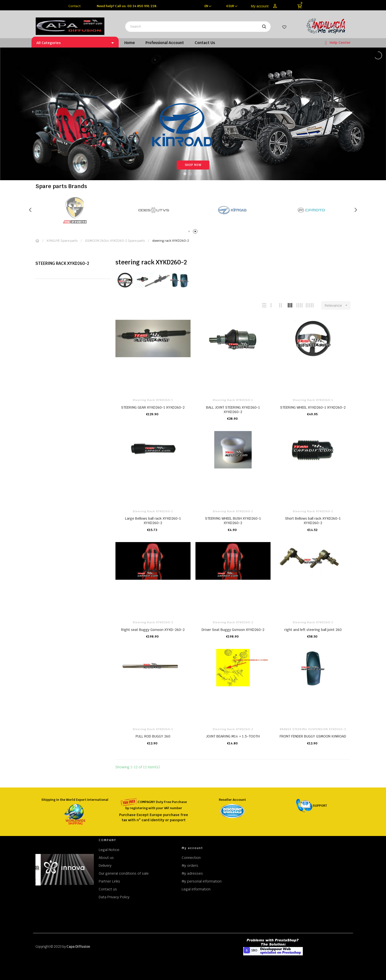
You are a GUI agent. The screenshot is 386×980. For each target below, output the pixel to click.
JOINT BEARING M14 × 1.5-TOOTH (233, 736)
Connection (191, 857)
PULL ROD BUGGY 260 (153, 736)
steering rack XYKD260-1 (153, 400)
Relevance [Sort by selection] (338, 305)
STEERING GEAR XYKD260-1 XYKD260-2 (153, 407)
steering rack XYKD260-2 (62, 263)
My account (260, 6)
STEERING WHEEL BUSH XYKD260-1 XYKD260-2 (233, 520)
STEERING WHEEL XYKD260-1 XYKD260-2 (313, 407)
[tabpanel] (74, 210)
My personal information (202, 881)
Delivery (105, 865)
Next (355, 210)
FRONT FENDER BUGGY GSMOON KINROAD (313, 736)
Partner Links (109, 881)
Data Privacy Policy (114, 897)
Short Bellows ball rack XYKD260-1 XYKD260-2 (313, 520)
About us (106, 857)
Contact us (108, 889)
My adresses (192, 873)
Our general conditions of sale (124, 873)
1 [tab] (190, 232)
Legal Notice (109, 850)
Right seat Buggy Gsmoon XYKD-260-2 (153, 629)
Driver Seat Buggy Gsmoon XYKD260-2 (233, 629)
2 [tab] (196, 232)
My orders (190, 865)
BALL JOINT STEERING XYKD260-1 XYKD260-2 (233, 409)
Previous (30, 210)
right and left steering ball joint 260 (313, 629)
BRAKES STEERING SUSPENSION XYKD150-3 (313, 729)
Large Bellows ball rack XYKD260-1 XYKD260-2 (153, 520)
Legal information (196, 889)
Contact (74, 6)
